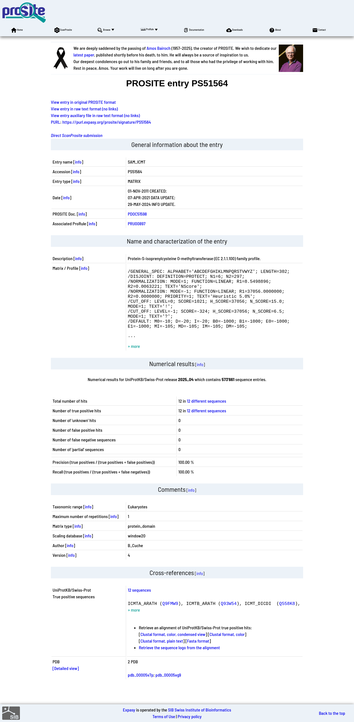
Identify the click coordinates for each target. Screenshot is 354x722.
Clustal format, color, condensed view (172, 648)
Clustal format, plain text (161, 655)
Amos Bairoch (159, 48)
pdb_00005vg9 (168, 689)
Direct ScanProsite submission (76, 135)
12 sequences (139, 604)
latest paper (83, 54)
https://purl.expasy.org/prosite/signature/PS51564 (107, 122)
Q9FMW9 (170, 618)
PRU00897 (136, 223)
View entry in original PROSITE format (83, 102)
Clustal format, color (227, 648)
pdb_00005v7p (140, 689)
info (78, 161)
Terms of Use (163, 716)
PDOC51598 (137, 213)
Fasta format (198, 655)
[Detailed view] (66, 682)
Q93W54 (229, 618)
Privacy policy (190, 716)
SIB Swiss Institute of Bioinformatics (199, 709)
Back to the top (332, 713)
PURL (55, 122)
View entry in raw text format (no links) (84, 108)
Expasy (129, 709)
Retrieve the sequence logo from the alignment (179, 661)
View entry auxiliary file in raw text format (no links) (95, 115)
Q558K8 (287, 618)
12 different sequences (206, 415)
